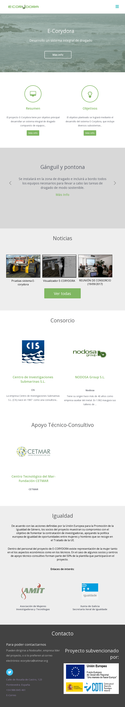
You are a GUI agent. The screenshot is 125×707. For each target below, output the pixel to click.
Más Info (62, 194)
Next (115, 182)
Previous (10, 182)
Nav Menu (117, 6)
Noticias (62, 238)
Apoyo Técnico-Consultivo (62, 424)
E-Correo (11, 695)
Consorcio (62, 320)
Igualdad (62, 515)
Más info (58, 55)
